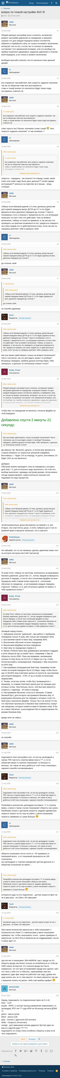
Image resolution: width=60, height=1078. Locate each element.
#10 (57, 493)
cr (10, 69)
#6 (58, 244)
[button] (3, 3)
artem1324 (14, 987)
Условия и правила (9, 1071)
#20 (57, 996)
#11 (57, 546)
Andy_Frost (14, 370)
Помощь (42, 1071)
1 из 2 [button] (22, 1039)
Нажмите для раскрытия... (30, 173)
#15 (57, 753)
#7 (58, 278)
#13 (57, 605)
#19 (57, 956)
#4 (58, 147)
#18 (57, 913)
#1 (58, 31)
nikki (5, 16)
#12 (57, 568)
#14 (57, 733)
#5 (58, 202)
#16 (57, 783)
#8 (58, 324)
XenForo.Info (17, 1075)
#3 (58, 106)
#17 (57, 832)
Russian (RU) (8, 1067)
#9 (58, 379)
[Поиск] (56, 3)
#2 (58, 78)
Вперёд (32, 1039)
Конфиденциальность (28, 1071)
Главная (50, 1071)
